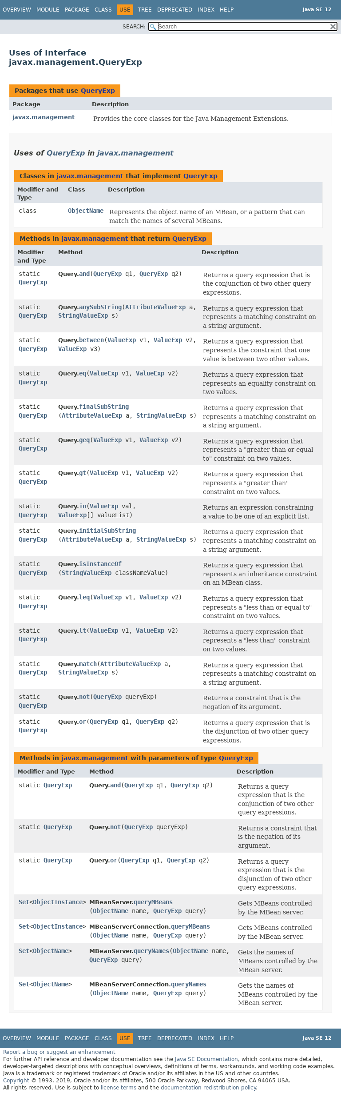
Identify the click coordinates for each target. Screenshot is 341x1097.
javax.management (43, 117)
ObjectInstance (58, 902)
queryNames (151, 950)
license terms (118, 1088)
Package (77, 10)
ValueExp (121, 339)
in (82, 506)
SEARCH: (134, 27)
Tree (145, 10)
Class (103, 10)
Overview (17, 10)
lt (82, 630)
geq (84, 439)
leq (84, 597)
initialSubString (107, 530)
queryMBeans (153, 902)
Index (206, 10)
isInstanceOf (100, 563)
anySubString (100, 307)
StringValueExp (83, 315)
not (84, 696)
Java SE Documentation (206, 1059)
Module (47, 10)
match (88, 663)
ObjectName (85, 210)
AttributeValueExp (155, 307)
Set (24, 902)
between (91, 339)
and (84, 273)
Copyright (16, 1080)
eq (82, 373)
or (82, 721)
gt (82, 472)
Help (227, 10)
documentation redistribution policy (208, 1088)
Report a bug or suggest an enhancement (59, 1052)
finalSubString (104, 406)
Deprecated (174, 10)
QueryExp (98, 90)
